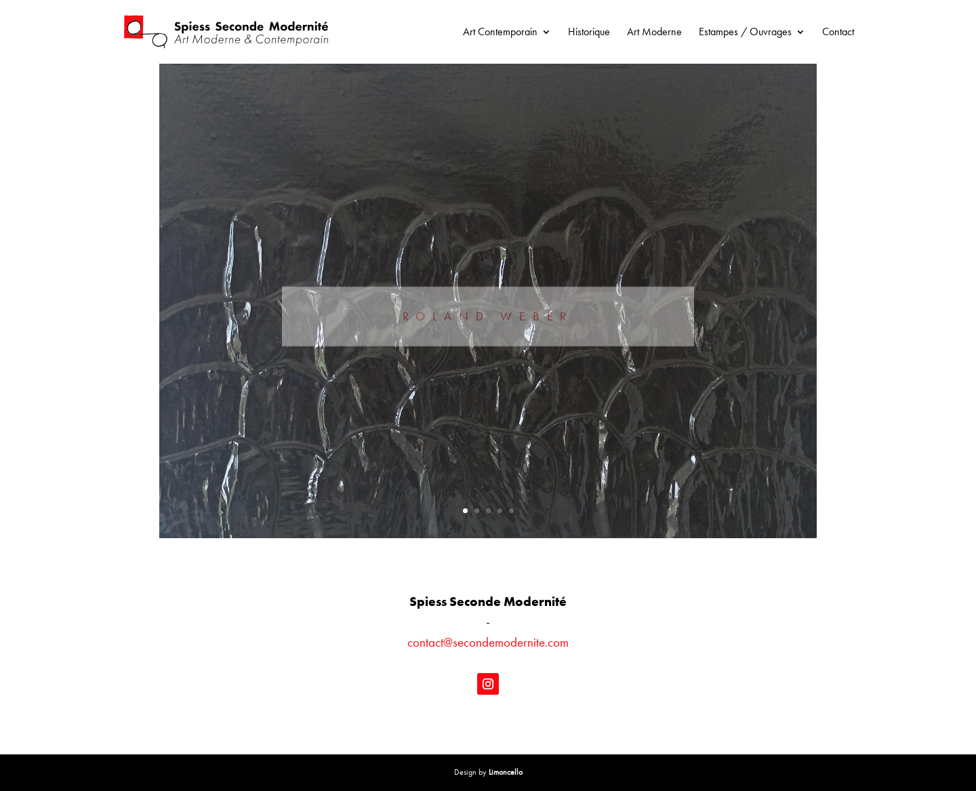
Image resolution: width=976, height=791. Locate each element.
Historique (589, 33)
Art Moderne (654, 33)
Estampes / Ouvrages (745, 33)
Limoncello (506, 772)
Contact (838, 33)
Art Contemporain (500, 33)
